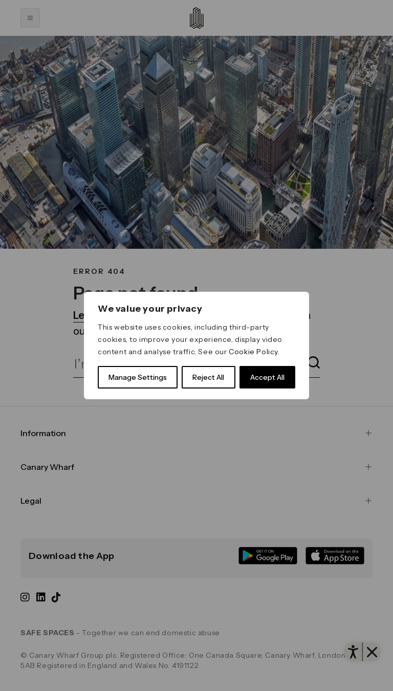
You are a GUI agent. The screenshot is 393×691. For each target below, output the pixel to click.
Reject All (208, 377)
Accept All (267, 377)
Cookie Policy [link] (253, 351)
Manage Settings (137, 377)
